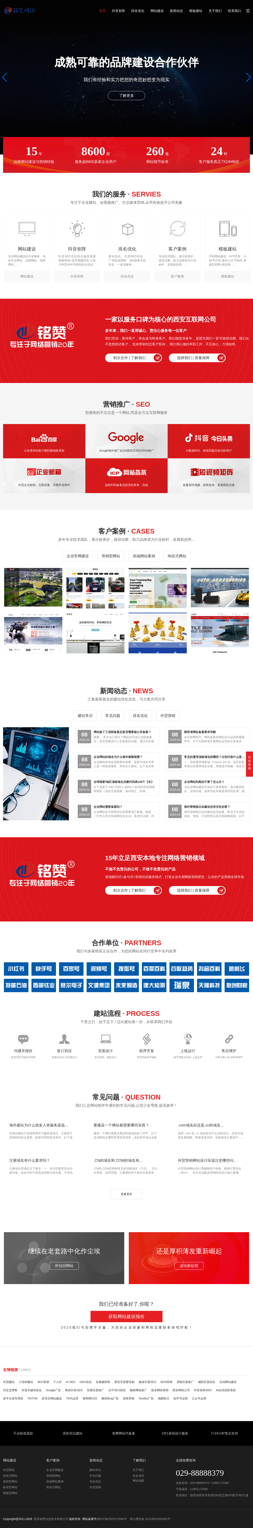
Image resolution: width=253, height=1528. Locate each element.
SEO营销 (43, 1382)
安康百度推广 (95, 1390)
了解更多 (126, 96)
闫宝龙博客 (10, 1390)
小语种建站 (26, 1382)
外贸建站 (9, 1382)
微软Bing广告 (110, 1398)
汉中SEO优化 (117, 1390)
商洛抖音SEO (74, 1390)
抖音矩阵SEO (203, 1390)
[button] (5, 77)
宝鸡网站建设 (228, 1382)
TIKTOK (32, 1398)
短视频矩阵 (103, 1382)
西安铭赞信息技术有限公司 (51, 1519)
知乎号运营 (180, 1398)
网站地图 (138, 1480)
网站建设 (157, 11)
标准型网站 (10, 1487)
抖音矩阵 (118, 11)
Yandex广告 (146, 1398)
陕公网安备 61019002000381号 (150, 1519)
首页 (102, 11)
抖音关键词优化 (32, 1390)
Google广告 (53, 1390)
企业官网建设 (78, 556)
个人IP (57, 1382)
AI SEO (70, 1382)
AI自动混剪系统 (226, 1390)
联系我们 (234, 11)
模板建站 (195, 11)
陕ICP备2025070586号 (112, 1519)
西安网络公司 (181, 1390)
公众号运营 (199, 1398)
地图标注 (163, 1398)
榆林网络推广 (138, 1390)
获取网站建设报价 (126, 1316)
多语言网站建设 (52, 1398)
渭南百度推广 (185, 1382)
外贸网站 (9, 1470)
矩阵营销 (128, 1398)
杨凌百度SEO (147, 1382)
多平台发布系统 (13, 1398)
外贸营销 (167, 716)
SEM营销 (166, 1382)
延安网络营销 (159, 1390)
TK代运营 (72, 1398)
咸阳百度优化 (206, 1382)
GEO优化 (86, 1382)
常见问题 (112, 716)
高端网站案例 (144, 556)
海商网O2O (89, 1398)
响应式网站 (177, 556)
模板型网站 (10, 1493)
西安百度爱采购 (124, 1382)
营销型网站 (111, 556)
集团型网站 (10, 1481)
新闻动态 (176, 11)
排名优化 (137, 11)
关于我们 (215, 11)
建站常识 (85, 716)
